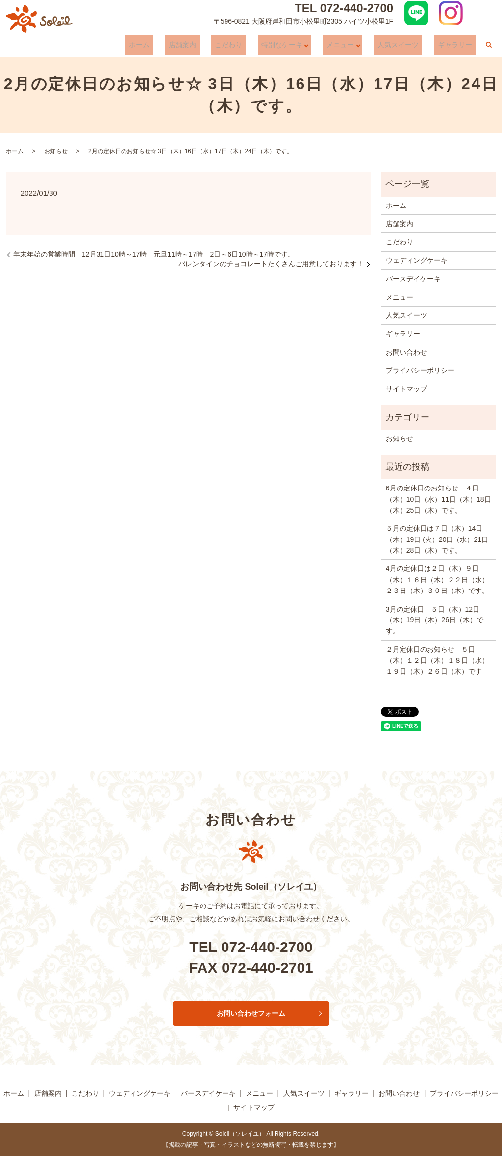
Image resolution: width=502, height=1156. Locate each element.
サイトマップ (406, 389)
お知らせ (56, 151)
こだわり (250, 47)
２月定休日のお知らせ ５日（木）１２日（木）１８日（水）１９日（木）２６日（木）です (437, 660)
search (488, 47)
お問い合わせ (406, 352)
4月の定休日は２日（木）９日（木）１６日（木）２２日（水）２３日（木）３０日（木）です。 (437, 579)
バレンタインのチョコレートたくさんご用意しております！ (271, 264)
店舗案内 (211, 47)
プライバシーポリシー (420, 370)
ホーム (175, 47)
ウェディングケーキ (417, 260)
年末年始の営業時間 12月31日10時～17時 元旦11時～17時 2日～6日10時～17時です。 (154, 254)
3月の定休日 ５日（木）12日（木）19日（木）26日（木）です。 (434, 620)
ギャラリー (458, 47)
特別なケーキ (296, 47)
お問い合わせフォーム (251, 1013)
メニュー (353, 47)
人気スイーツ (408, 47)
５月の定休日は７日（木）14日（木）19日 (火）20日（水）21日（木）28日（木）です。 (437, 539)
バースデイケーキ (413, 279)
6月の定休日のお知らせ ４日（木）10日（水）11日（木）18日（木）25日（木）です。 (438, 499)
